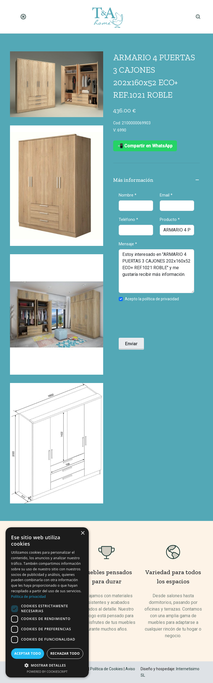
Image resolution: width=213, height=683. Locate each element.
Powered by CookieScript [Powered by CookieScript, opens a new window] (47, 671)
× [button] (82, 533)
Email (166, 195)
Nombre (127, 195)
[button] (47, 665)
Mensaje (128, 243)
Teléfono (128, 219)
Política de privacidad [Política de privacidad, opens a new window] (28, 596)
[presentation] (161, 321)
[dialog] (47, 602)
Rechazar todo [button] (65, 653)
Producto (170, 219)
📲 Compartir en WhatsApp (145, 145)
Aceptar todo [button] (27, 653)
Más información (156, 180)
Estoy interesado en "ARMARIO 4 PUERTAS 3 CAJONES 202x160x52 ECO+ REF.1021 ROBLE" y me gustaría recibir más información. (156, 271)
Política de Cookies (106, 669)
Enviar (131, 343)
